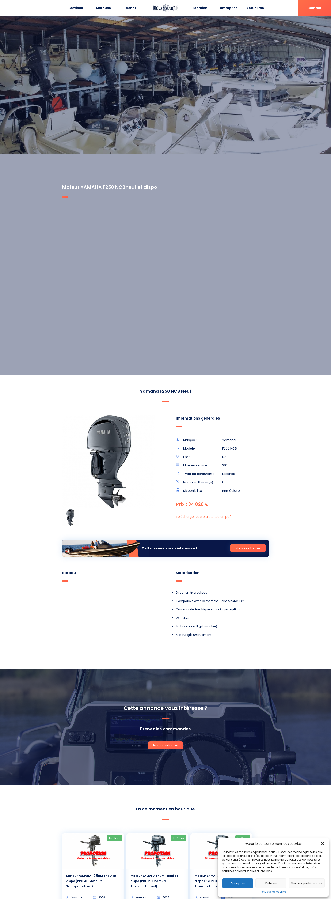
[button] (322, 844)
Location (200, 8)
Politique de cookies (273, 892)
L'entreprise (227, 8)
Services (76, 8)
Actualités (255, 8)
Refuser (271, 883)
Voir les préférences (306, 883)
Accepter (237, 883)
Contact (314, 8)
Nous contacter (248, 548)
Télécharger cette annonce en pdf (203, 516)
